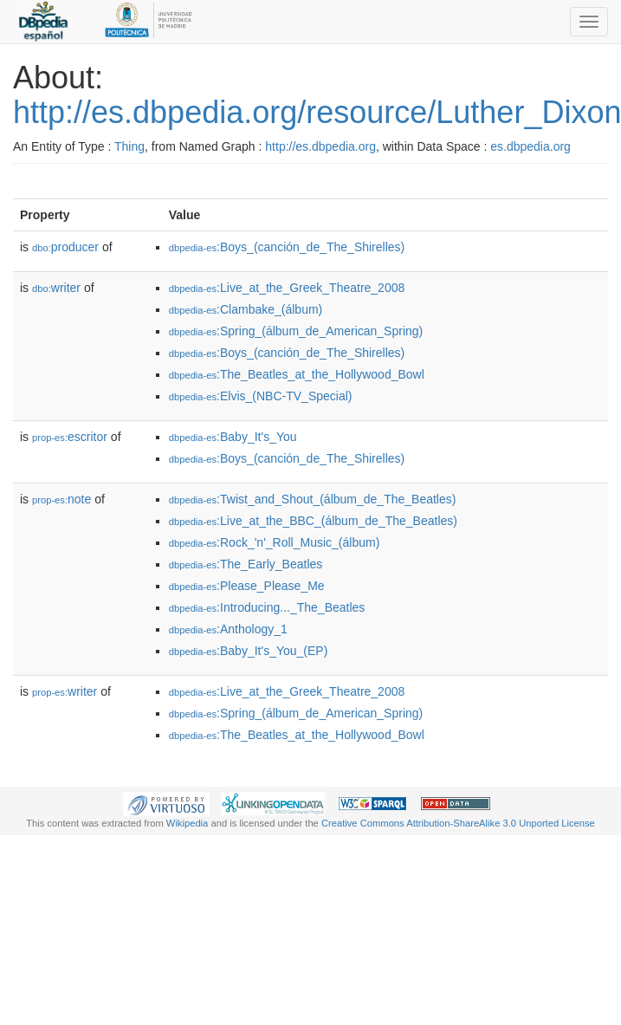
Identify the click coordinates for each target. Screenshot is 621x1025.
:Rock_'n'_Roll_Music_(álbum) (274, 542)
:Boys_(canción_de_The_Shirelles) (286, 247)
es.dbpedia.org (530, 146)
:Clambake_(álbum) (246, 309)
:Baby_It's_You (233, 437)
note (61, 499)
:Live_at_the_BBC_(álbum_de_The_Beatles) (313, 521)
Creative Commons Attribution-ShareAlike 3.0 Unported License (458, 823)
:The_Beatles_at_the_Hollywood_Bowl (296, 374)
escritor (69, 437)
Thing (129, 146)
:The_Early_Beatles (246, 564)
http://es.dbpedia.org (320, 146)
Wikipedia (187, 823)
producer (65, 247)
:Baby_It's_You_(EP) (248, 651)
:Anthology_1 (228, 629)
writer (56, 288)
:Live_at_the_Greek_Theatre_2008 (287, 288)
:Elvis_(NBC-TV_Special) (261, 396)
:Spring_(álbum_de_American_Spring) (296, 331)
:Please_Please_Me (247, 586)
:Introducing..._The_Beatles (267, 607)
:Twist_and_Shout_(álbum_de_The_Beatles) (312, 499)
